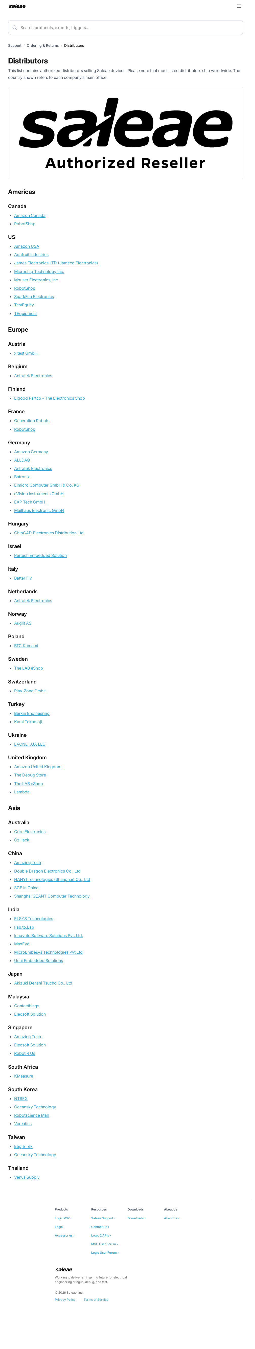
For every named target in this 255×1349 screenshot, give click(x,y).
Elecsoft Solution (30, 1014)
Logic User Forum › (105, 1252)
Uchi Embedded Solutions (38, 960)
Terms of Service (96, 1299)
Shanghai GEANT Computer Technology (52, 896)
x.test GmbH (25, 353)
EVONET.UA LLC (29, 744)
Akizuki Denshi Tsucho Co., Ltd (43, 983)
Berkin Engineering (32, 713)
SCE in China (26, 887)
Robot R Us (24, 1053)
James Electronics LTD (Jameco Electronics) (56, 262)
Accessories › (65, 1235)
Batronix (22, 476)
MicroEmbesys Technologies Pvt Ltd (48, 952)
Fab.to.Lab (24, 927)
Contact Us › (100, 1227)
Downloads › (137, 1218)
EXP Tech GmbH (29, 502)
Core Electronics (29, 831)
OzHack (21, 839)
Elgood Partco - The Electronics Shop (49, 398)
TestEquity (24, 304)
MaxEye (21, 943)
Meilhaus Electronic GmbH (39, 510)
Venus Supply (27, 1177)
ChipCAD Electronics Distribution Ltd (49, 532)
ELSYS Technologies (33, 918)
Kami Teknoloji (28, 721)
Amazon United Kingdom (37, 766)
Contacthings (26, 1005)
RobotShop (24, 223)
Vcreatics (23, 1123)
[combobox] (125, 27)
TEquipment (25, 313)
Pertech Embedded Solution (40, 555)
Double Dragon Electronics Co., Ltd (47, 871)
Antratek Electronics (33, 375)
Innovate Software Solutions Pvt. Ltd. (48, 935)
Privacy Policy (65, 1299)
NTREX (21, 1098)
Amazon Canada (29, 215)
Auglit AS (22, 623)
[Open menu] (239, 6)
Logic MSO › (64, 1218)
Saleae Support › (103, 1218)
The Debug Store (30, 775)
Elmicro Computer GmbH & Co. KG (46, 485)
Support (14, 45)
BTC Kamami (26, 645)
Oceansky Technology (35, 1106)
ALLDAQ (22, 460)
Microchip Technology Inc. (39, 271)
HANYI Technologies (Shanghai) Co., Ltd (52, 879)
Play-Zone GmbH (30, 690)
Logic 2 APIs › (101, 1235)
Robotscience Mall (31, 1115)
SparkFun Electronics (34, 296)
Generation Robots (31, 420)
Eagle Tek (23, 1146)
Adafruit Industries (31, 254)
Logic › (60, 1227)
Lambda (22, 791)
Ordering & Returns (43, 45)
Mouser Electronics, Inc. (36, 279)
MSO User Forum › (104, 1244)
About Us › (171, 1218)
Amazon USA (26, 246)
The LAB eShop (28, 668)
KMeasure (23, 1076)
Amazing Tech (27, 862)
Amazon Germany (31, 451)
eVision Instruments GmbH (39, 493)
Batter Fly (23, 578)
